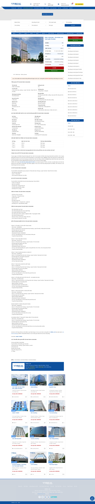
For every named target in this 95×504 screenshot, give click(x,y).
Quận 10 (43, 33)
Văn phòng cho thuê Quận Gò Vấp (74, 78)
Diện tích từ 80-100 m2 (72, 97)
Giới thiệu (20, 8)
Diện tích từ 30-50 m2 (72, 91)
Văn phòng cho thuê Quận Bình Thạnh (75, 75)
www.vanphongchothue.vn (54, 493)
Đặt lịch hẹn (75, 40)
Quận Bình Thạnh (70, 33)
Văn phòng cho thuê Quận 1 (73, 51)
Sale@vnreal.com (65, 5)
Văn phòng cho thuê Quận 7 (73, 63)
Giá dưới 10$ (70, 126)
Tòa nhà (47, 8)
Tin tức (59, 8)
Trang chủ (13, 8)
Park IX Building (17, 359)
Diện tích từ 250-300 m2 (72, 109)
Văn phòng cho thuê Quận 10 (73, 66)
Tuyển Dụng (65, 8)
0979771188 (50, 5)
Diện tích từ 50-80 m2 (72, 94)
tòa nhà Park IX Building (32, 359)
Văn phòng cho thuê (28, 8)
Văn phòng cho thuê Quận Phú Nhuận (75, 72)
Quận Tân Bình (51, 33)
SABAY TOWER (19, 336)
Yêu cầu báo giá (75, 37)
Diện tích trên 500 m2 (72, 115)
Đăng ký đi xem (54, 70)
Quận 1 (14, 33)
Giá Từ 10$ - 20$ (71, 129)
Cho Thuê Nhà (53, 8)
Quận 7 (37, 33)
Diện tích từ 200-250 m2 (72, 106)
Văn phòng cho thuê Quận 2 (73, 54)
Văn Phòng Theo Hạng (39, 8)
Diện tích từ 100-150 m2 (72, 100)
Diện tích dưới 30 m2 (72, 88)
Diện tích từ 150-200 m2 (72, 103)
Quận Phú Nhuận (60, 33)
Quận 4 (31, 33)
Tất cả (69, 48)
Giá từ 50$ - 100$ (71, 135)
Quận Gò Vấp (79, 33)
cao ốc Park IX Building (24, 359)
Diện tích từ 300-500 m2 (72, 112)
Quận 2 (20, 33)
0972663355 (32, 367)
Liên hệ (70, 8)
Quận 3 (25, 33)
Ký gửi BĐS (80, 3)
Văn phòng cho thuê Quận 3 (73, 57)
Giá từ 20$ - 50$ (71, 132)
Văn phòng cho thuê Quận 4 (73, 60)
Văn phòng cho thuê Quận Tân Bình (75, 69)
